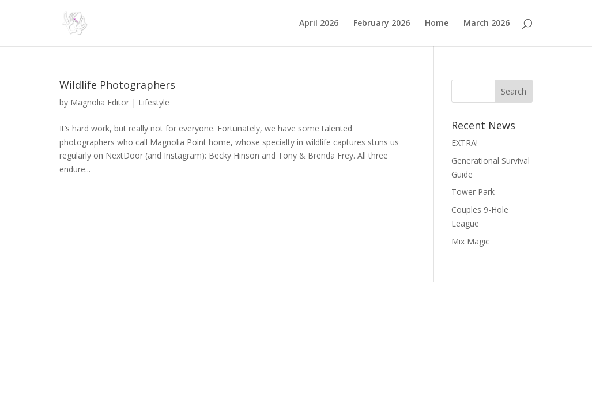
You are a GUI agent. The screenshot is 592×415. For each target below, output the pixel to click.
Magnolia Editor (99, 102)
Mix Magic (470, 241)
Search (513, 91)
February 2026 (381, 23)
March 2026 (486, 23)
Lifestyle (153, 102)
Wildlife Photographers (117, 85)
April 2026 (318, 23)
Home (436, 23)
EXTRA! (464, 142)
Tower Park (473, 191)
